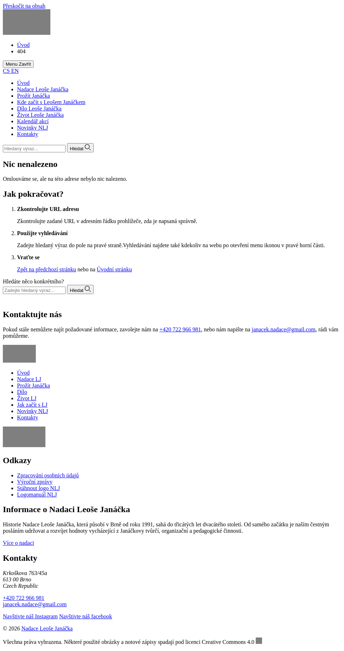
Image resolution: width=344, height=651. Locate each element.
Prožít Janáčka (33, 96)
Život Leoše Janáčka (40, 115)
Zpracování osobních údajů (48, 475)
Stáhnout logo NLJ (38, 488)
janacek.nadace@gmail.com (284, 329)
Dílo (22, 392)
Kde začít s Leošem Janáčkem (51, 102)
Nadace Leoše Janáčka (42, 89)
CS (7, 71)
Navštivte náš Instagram (30, 616)
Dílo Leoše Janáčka (39, 108)
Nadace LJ (29, 379)
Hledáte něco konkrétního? (33, 281)
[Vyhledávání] (34, 148)
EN (15, 71)
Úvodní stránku (114, 269)
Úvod (23, 83)
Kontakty (27, 134)
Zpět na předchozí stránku (46, 269)
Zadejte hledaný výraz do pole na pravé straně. (70, 245)
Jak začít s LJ (32, 405)
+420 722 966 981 (180, 329)
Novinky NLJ (32, 128)
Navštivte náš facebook (85, 616)
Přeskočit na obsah (24, 6)
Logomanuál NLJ (37, 495)
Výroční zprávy (34, 482)
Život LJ (27, 398)
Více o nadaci (18, 543)
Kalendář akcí (33, 121)
